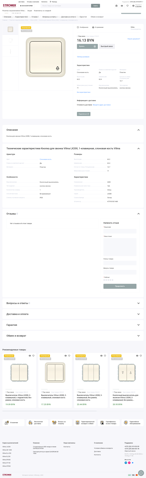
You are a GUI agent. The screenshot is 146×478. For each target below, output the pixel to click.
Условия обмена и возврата (103, 448)
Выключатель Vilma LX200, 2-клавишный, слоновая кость (53, 396)
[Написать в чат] (141, 473)
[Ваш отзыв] (119, 247)
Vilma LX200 (6, 446)
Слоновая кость (45, 159)
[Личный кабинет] (116, 5)
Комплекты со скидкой (42, 11)
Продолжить (120, 286)
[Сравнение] (122, 5)
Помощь (53, 2)
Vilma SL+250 (6, 453)
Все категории (26, 6)
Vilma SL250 (6, 456)
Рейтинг (107, 277)
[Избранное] (127, 5)
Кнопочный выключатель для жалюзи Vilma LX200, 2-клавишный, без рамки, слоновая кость (125, 397)
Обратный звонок (130, 451)
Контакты (44, 2)
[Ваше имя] (119, 231)
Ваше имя (107, 227)
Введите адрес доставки (102, 105)
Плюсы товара (108, 259)
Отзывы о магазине (33, 2)
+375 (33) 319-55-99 (132, 2)
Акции (29, 11)
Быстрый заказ (107, 46)
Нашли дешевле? (134, 39)
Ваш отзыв (108, 236)
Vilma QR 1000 (7, 450)
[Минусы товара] (119, 272)
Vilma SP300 (6, 460)
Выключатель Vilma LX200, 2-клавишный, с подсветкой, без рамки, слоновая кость (18, 397)
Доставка (21, 2)
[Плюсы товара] (119, 263)
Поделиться (84, 114)
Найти (95, 6)
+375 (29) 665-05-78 (132, 449)
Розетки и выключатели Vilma (13, 11)
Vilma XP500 (6, 466)
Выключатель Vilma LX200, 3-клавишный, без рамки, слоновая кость (89, 397)
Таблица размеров (83, 57)
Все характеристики (83, 92)
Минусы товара (108, 268)
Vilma (132, 27)
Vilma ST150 (6, 463)
